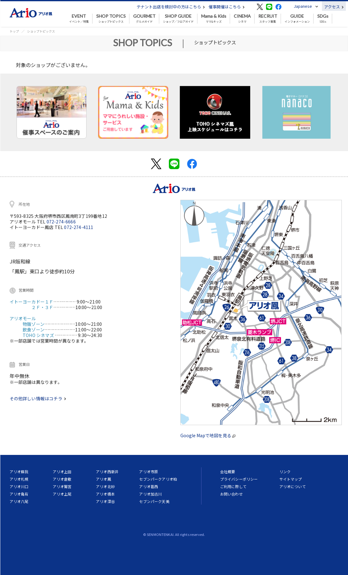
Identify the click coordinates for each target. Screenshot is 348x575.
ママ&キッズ (213, 19)
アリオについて (292, 486)
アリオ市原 (148, 471)
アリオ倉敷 (62, 479)
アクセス (334, 7)
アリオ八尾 (19, 501)
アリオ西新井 (107, 471)
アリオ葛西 (148, 486)
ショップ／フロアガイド (178, 19)
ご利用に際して (233, 486)
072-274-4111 (78, 227)
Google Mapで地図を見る (207, 435)
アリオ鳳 (103, 479)
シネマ (242, 19)
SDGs (322, 19)
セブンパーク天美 (154, 501)
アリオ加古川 (150, 493)
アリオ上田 (62, 471)
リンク (285, 471)
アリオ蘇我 (19, 471)
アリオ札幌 (19, 479)
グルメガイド (144, 19)
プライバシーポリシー (239, 479)
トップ (14, 31)
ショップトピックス (111, 19)
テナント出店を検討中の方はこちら (171, 7)
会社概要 (227, 471)
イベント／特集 (79, 19)
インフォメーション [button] (297, 19)
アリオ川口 (19, 486)
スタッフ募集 (267, 19)
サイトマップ (290, 479)
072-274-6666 (61, 221)
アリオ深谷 (105, 501)
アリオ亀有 (19, 493)
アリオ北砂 (105, 486)
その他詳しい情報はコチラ (38, 398)
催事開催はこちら (227, 7)
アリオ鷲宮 (62, 486)
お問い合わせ (231, 493)
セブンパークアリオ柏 (158, 479)
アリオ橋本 (105, 493)
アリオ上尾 (62, 493)
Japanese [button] (303, 6)
